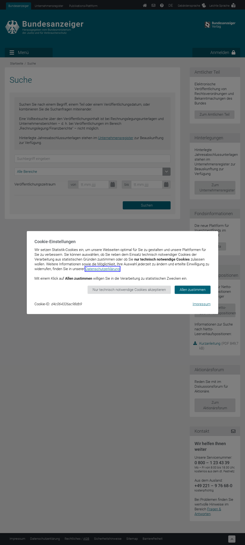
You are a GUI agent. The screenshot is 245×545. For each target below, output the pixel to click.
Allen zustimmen (193, 290)
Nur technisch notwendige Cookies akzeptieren (129, 290)
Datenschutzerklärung (102, 269)
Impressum (202, 304)
